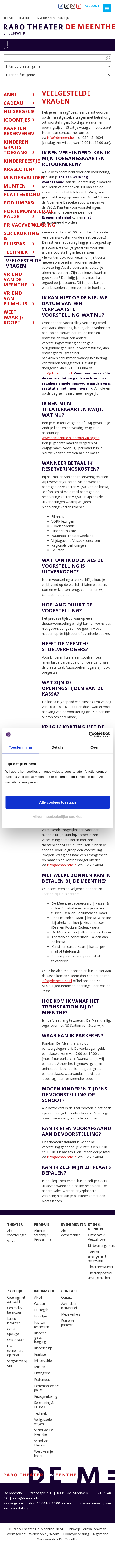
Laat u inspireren (14, 1320)
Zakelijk (63, 18)
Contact (69, 1291)
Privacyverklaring (45, 1396)
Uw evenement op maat (15, 1350)
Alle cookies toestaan (57, 802)
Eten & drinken (44, 18)
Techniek (40, 1413)
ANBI (38, 1297)
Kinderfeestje (43, 1348)
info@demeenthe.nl (62, 137)
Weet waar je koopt (43, 1453)
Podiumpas (42, 1379)
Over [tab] (94, 747)
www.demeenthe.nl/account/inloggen (70, 438)
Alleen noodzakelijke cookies (57, 816)
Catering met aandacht (16, 1299)
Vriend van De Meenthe (43, 1432)
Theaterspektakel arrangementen (100, 1275)
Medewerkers (70, 1314)
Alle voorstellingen (17, 1232)
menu (7, 48)
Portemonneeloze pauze (47, 1387)
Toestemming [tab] (20, 747)
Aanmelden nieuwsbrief (69, 1305)
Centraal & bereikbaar (14, 1309)
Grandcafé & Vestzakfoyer (97, 1237)
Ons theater (15, 1339)
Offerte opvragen (13, 1331)
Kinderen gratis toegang (40, 1337)
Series (11, 1241)
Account (92, 6)
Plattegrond (42, 1373)
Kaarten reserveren (41, 1324)
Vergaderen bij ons (17, 1363)
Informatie (44, 1291)
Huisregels (41, 1309)
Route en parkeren (67, 1322)
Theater (10, 18)
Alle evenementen (71, 1232)
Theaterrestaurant (100, 1267)
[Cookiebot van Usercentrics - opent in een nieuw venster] (89, 734)
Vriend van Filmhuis (41, 1443)
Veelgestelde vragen (43, 1421)
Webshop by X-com (44, 1534)
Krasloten (40, 1354)
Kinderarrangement (101, 1245)
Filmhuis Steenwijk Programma (42, 1234)
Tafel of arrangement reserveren (97, 1256)
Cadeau (39, 1303)
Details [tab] (58, 747)
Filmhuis (24, 18)
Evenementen (73, 1224)
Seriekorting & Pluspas (44, 1404)
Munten (39, 1366)
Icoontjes (40, 1316)
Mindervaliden (43, 1360)
